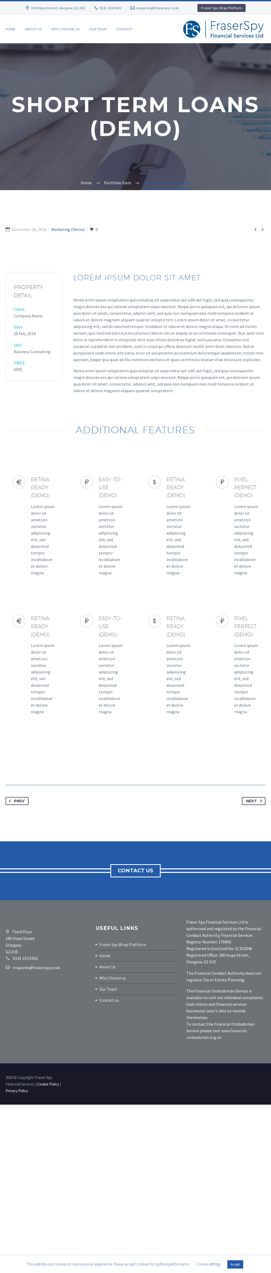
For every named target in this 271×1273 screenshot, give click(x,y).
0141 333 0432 (110, 8)
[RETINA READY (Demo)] (34, 694)
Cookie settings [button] (208, 1264)
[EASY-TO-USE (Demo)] (102, 694)
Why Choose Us (65, 29)
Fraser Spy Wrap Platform (221, 8)
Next (255, 969)
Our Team (98, 29)
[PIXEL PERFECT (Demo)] (237, 694)
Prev (15, 969)
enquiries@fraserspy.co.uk (157, 8)
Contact (124, 29)
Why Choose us (112, 1146)
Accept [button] (235, 1264)
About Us (107, 1135)
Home (10, 29)
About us (33, 29)
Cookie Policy (48, 1252)
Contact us (136, 1039)
